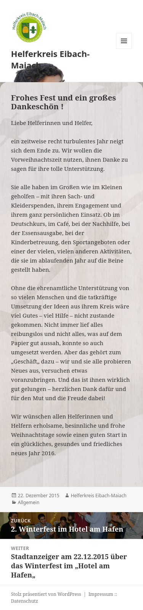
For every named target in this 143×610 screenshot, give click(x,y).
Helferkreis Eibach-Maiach (50, 59)
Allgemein (29, 502)
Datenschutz (24, 601)
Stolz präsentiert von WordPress (46, 594)
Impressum (100, 594)
